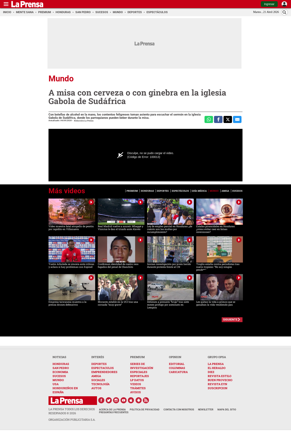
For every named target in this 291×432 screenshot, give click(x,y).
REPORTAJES (139, 376)
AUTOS (96, 388)
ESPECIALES (138, 372)
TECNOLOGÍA (100, 384)
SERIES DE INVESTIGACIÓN (141, 366)
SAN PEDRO (61, 368)
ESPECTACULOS (102, 368)
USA (56, 384)
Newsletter (205, 409)
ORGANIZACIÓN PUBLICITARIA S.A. (71, 419)
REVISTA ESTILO (219, 376)
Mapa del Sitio (226, 409)
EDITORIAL (176, 364)
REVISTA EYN (217, 384)
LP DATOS (137, 380)
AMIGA (96, 376)
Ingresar (269, 4)
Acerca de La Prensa (112, 409)
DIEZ (211, 372)
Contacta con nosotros (178, 409)
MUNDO (58, 380)
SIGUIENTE (230, 319)
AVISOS (135, 392)
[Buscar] (284, 12)
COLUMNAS (177, 368)
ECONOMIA (60, 372)
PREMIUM (137, 357)
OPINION (175, 357)
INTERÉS (97, 357)
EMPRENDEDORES (104, 372)
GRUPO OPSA (217, 357)
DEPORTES (99, 364)
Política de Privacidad (144, 409)
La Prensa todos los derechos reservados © (71, 411)
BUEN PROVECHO (220, 380)
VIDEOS (135, 384)
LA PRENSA (216, 364)
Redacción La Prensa (84, 120)
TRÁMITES (138, 388)
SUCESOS (59, 376)
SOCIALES (98, 380)
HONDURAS (61, 364)
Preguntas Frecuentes (113, 412)
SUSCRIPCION (217, 388)
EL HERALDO (217, 368)
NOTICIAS (59, 357)
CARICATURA (178, 372)
